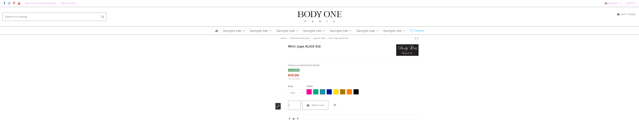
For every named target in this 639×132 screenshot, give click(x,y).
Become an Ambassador (41, 3)
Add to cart (315, 105)
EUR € (631, 3)
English (613, 3)
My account (68, 3)
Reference (294, 65)
